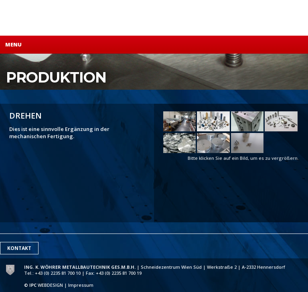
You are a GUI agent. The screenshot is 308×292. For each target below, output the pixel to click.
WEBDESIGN (46, 285)
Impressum (80, 285)
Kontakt (19, 248)
